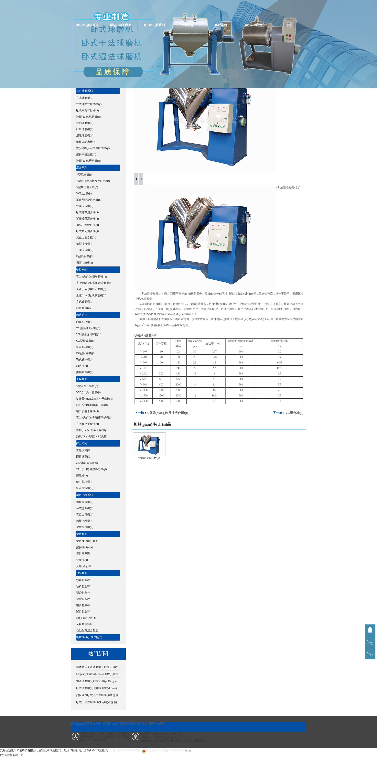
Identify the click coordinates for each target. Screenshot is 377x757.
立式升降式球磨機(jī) (89, 104)
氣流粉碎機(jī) (84, 347)
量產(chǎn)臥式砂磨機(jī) (91, 295)
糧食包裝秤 (83, 605)
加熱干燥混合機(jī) (87, 224)
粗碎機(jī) (82, 365)
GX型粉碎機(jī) (85, 340)
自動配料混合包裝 (87, 630)
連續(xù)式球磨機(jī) (88, 116)
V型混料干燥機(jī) (87, 386)
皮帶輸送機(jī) (84, 527)
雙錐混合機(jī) (84, 206)
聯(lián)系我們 (254, 25)
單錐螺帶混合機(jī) (87, 218)
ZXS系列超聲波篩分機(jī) (91, 469)
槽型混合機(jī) (84, 243)
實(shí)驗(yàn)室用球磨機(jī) (93, 148)
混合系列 (81, 167)
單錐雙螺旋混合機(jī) (89, 199)
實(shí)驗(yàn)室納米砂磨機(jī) (94, 282)
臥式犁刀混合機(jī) (87, 231)
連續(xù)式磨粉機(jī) (88, 160)
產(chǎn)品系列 (154, 25)
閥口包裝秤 (83, 611)
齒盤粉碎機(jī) (84, 321)
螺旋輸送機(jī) (84, 502)
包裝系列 (81, 573)
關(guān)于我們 (120, 25)
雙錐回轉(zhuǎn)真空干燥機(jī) (94, 398)
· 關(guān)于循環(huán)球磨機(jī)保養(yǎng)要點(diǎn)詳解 (98, 674)
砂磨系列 (81, 269)
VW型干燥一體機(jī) (88, 392)
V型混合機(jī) (84, 174)
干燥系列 (81, 379)
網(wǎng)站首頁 (87, 25)
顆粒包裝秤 (83, 580)
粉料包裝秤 (83, 586)
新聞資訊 (187, 25)
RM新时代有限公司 (12, 755)
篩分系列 (81, 443)
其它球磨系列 (84, 90)
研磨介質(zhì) (84, 308)
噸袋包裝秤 (83, 592)
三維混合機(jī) (84, 250)
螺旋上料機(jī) (84, 520)
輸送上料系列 (84, 494)
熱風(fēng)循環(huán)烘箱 (91, 436)
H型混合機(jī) (84, 256)
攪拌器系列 (83, 553)
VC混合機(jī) (84, 193)
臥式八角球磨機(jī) (87, 110)
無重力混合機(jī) (86, 237)
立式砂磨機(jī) (84, 301)
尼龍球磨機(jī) (84, 135)
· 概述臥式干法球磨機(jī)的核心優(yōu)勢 (98, 666)
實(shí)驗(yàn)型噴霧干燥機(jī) (94, 417)
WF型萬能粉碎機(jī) (88, 328)
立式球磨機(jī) (84, 97)
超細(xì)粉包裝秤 (86, 617)
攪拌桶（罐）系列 (87, 541)
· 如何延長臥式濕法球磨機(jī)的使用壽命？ (98, 695)
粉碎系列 (81, 314)
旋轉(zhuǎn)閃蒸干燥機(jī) (92, 430)
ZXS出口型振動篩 (87, 462)
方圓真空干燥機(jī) (87, 423)
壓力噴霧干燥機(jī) (87, 411)
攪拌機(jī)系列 (84, 547)
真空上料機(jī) (84, 514)
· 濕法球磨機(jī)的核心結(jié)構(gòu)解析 (98, 681)
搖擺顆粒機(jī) (84, 372)
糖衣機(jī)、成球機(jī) (89, 637)
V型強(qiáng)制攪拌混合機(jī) (94, 180)
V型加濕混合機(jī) (87, 187)
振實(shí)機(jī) (84, 262)
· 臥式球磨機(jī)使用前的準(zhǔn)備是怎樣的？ (98, 688)
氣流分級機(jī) (84, 488)
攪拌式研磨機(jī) (86, 154)
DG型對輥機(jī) (85, 353)
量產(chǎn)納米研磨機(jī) (91, 289)
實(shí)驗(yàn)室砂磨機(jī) (91, 276)
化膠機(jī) (82, 559)
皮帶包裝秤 (83, 599)
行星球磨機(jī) (84, 129)
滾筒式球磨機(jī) (86, 141)
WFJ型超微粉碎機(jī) (88, 334)
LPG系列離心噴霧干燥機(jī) (93, 405)
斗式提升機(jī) (84, 508)
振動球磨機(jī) (84, 123)
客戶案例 (221, 25)
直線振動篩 (83, 450)
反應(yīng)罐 (83, 566)
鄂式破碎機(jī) (84, 359)
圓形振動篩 (83, 456)
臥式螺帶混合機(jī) (87, 212)
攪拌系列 (81, 534)
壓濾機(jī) (82, 475)
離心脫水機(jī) (84, 481)
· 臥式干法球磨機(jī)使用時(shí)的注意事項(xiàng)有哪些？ (98, 702)
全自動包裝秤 (84, 624)
